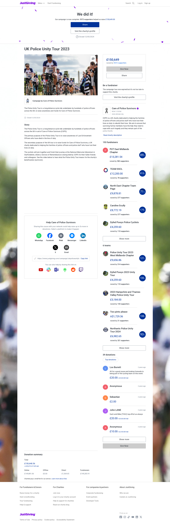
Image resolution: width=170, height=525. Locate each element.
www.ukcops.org (117, 114)
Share (84, 24)
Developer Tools (92, 501)
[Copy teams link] (56, 270)
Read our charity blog (61, 505)
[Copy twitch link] (81, 270)
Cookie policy (49, 520)
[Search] (130, 3)
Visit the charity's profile (85, 31)
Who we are (124, 493)
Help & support (25, 505)
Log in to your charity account (64, 497)
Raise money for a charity (29, 493)
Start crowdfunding (27, 497)
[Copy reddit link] (73, 270)
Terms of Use (25, 520)
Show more (126, 239)
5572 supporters (120, 63)
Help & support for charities (63, 501)
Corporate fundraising (94, 493)
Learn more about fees (59, 479)
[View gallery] (93, 58)
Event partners (91, 497)
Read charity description (112, 135)
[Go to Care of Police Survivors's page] (107, 111)
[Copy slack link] (49, 270)
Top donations (110, 360)
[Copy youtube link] (41, 270)
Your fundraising (26, 501)
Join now (56, 493)
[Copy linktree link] (65, 270)
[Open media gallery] (61, 74)
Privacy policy (37, 520)
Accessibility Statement (65, 520)
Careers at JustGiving (128, 497)
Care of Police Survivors (52, 101)
